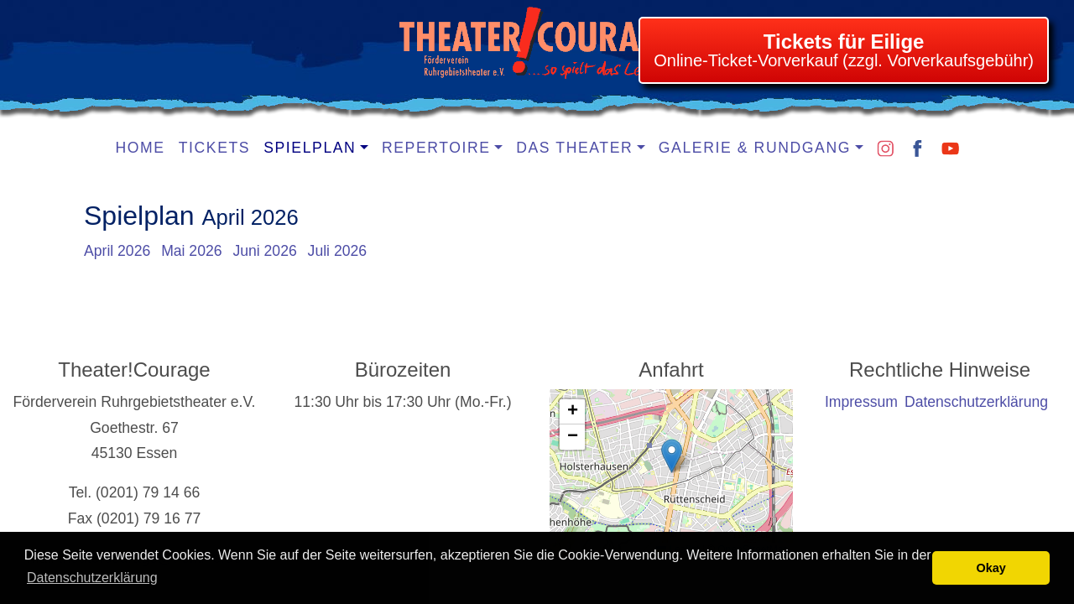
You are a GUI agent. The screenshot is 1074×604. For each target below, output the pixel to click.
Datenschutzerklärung (976, 401)
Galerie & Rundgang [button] (755, 147)
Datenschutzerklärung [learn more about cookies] (92, 577)
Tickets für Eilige (844, 41)
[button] (671, 456)
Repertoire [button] (436, 147)
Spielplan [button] (309, 147)
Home (140, 147)
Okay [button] (991, 568)
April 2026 (117, 250)
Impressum (861, 401)
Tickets (215, 147)
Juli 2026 (337, 250)
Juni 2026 (264, 250)
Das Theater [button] (574, 147)
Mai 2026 (191, 250)
